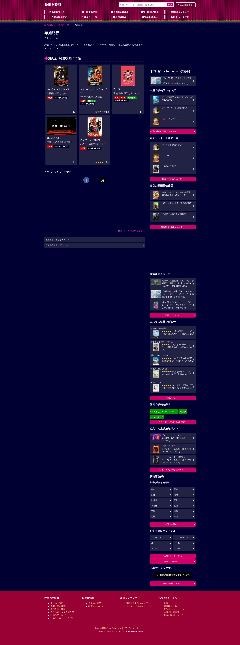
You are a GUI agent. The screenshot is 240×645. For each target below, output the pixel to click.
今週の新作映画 (119, 12)
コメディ (155, 548)
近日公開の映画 (150, 12)
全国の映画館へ (172, 524)
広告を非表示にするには (131, 231)
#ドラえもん (155, 411)
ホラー (177, 548)
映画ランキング (180, 12)
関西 (153, 495)
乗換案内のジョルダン (110, 628)
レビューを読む (180, 17)
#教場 (182, 411)
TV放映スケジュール (174, 609)
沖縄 (176, 517)
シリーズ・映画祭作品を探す (172, 422)
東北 (176, 500)
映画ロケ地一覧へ (172, 561)
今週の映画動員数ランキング (163, 131)
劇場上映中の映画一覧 (172, 179)
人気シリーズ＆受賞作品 (62, 612)
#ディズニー (155, 417)
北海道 (154, 500)
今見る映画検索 (185, 5)
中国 (153, 511)
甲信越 (154, 506)
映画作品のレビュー (60, 615)
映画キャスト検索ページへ (57, 240)
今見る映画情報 (171, 612)
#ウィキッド (170, 411)
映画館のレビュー (96, 606)
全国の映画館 (94, 603)
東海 (176, 495)
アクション (156, 537)
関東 (176, 489)
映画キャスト (64, 25)
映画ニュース (89, 17)
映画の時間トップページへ (57, 245)
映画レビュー (172, 398)
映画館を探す (59, 17)
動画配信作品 (150, 17)
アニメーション (181, 537)
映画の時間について (172, 583)
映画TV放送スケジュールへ (171, 470)
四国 (176, 511)
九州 (153, 517)
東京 (153, 489)
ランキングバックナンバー (139, 606)
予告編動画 (119, 17)
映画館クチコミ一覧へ (172, 556)
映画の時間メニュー (59, 12)
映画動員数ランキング (137, 603)
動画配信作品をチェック (172, 227)
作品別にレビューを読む (62, 618)
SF (152, 543)
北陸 (176, 506)
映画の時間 (49, 25)
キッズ (177, 543)
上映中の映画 (89, 12)
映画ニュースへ (172, 315)
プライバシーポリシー (134, 628)
